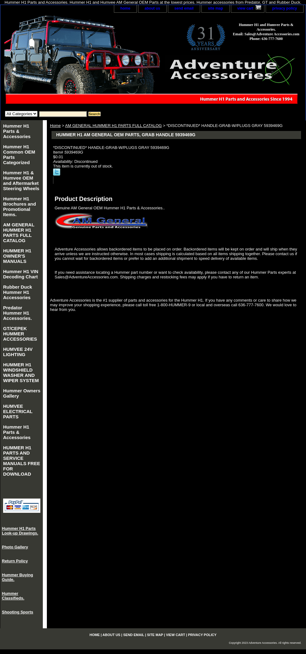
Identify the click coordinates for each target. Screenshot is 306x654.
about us (152, 8)
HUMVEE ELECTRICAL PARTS (18, 411)
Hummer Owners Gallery (21, 393)
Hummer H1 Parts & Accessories (16, 131)
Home (55, 125)
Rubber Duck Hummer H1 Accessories (17, 292)
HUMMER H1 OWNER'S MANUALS (17, 256)
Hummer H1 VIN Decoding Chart (20, 274)
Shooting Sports (17, 612)
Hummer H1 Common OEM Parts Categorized (19, 154)
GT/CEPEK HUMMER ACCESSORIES (20, 334)
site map (215, 8)
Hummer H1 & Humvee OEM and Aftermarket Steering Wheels (21, 180)
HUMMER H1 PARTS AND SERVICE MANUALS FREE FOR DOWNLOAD (21, 461)
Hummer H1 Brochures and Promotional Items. (19, 206)
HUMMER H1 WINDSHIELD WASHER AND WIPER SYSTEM (21, 372)
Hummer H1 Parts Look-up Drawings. (20, 530)
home (125, 8)
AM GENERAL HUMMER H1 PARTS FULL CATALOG (113, 125)
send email (184, 8)
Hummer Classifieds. (13, 595)
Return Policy (15, 561)
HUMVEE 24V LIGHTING (18, 352)
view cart (245, 8)
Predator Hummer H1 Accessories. (17, 313)
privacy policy (284, 8)
